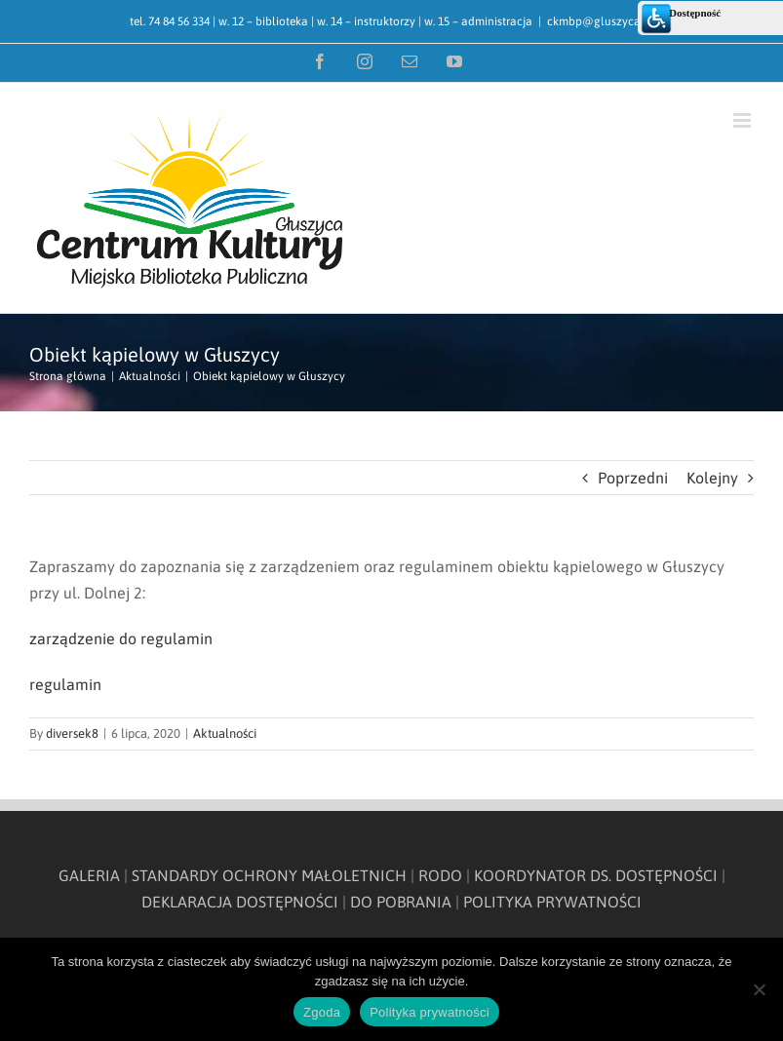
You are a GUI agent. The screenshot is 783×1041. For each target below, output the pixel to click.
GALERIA (89, 875)
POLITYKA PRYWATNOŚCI (552, 901)
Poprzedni (633, 477)
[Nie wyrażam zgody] (758, 989)
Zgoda (321, 1012)
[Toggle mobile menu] (743, 120)
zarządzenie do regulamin (121, 638)
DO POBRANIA (400, 901)
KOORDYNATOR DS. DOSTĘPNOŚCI (596, 875)
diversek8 (72, 733)
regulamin (65, 684)
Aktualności (224, 733)
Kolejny (712, 477)
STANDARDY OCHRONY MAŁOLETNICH (269, 875)
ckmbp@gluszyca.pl (600, 21)
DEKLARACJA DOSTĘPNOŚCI (239, 901)
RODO (440, 875)
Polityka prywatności (429, 1012)
